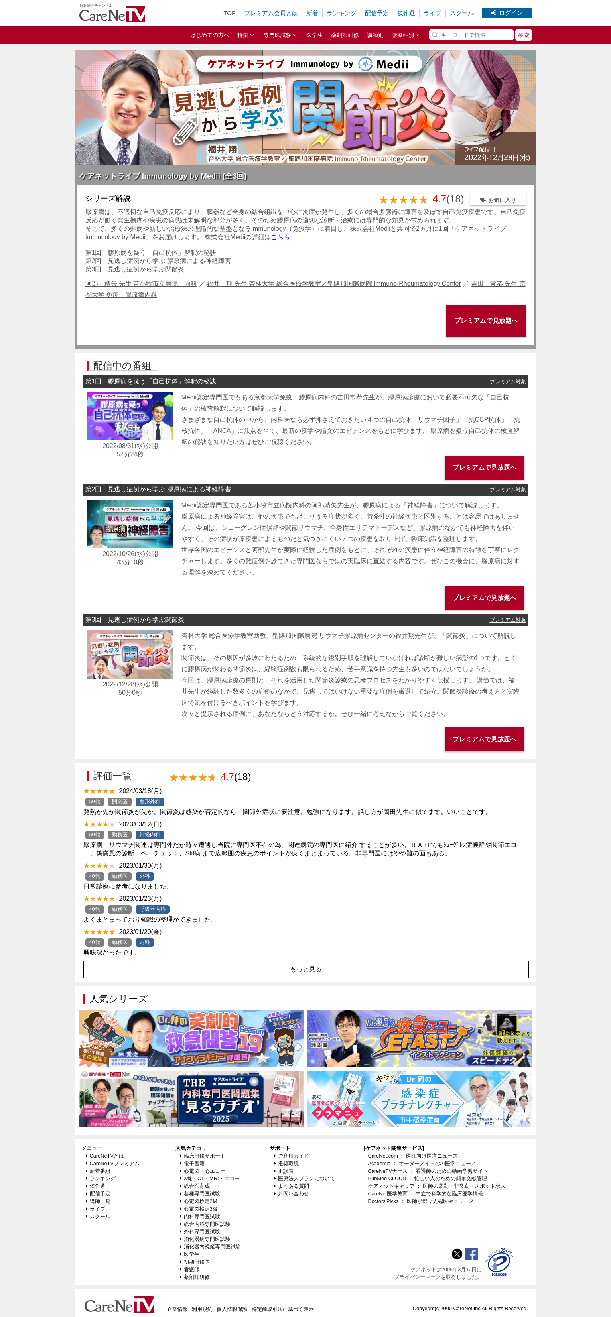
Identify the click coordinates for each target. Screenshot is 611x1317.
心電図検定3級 (199, 1209)
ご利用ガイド (291, 1156)
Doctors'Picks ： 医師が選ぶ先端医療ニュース (421, 1201)
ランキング (342, 13)
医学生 (314, 35)
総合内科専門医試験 (205, 1224)
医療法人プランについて (304, 1178)
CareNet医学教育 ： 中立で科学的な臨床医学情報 (425, 1194)
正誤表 (284, 1171)
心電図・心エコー (202, 1171)
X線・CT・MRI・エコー (210, 1178)
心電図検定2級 (199, 1201)
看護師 (189, 1269)
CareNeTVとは (105, 1156)
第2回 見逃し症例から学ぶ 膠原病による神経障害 (158, 261)
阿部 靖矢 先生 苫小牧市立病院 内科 (141, 283)
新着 (312, 13)
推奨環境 (286, 1163)
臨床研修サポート (202, 1156)
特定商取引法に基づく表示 (283, 1309)
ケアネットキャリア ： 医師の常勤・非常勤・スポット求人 (437, 1186)
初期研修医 (195, 1262)
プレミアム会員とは (271, 13)
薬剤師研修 (345, 35)
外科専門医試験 (200, 1231)
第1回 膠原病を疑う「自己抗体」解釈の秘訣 (151, 252)
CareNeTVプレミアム (113, 1163)
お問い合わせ (291, 1194)
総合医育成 (195, 1186)
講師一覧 (98, 1201)
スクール (462, 13)
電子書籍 (192, 1163)
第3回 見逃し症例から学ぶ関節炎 (135, 269)
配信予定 (377, 13)
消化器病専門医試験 (205, 1239)
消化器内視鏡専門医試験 (210, 1247)
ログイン (507, 12)
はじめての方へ (209, 35)
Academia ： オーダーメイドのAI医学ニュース (422, 1163)
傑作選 (406, 13)
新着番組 (98, 1171)
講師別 (375, 35)
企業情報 (177, 1309)
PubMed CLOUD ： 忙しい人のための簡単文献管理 (427, 1178)
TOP (229, 13)
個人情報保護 (232, 1309)
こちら (280, 237)
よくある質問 (291, 1186)
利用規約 (202, 1309)
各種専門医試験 (200, 1194)
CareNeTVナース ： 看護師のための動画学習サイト (428, 1171)
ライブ (432, 13)
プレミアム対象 (508, 382)
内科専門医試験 (200, 1216)
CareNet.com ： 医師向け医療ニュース (413, 1156)
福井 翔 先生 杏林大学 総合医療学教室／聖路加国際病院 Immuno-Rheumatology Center (334, 283)
